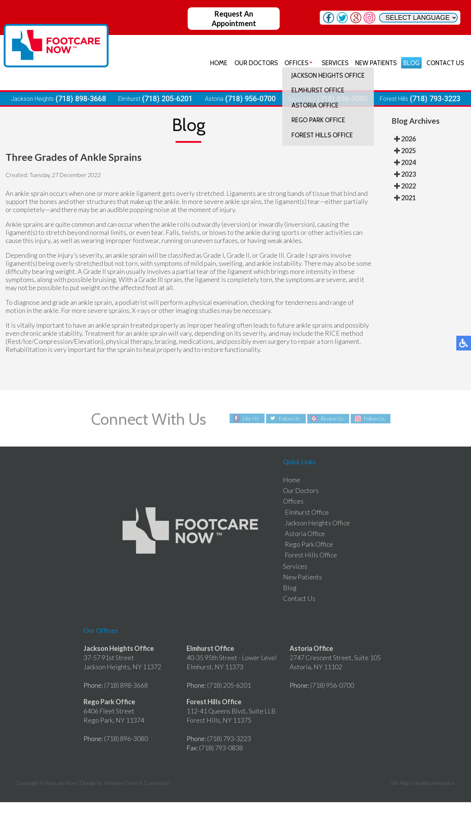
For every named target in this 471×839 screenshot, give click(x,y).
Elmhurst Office (307, 512)
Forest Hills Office (311, 555)
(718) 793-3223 (435, 98)
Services (334, 62)
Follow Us (289, 418)
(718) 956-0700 (250, 98)
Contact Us (445, 62)
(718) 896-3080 (342, 98)
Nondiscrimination (434, 783)
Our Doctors (255, 62)
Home (218, 62)
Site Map (400, 783)
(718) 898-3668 (81, 98)
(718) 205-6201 (167, 98)
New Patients (375, 62)
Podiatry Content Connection (137, 783)
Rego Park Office (309, 544)
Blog (411, 62)
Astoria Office (305, 533)
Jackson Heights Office (317, 523)
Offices (296, 62)
